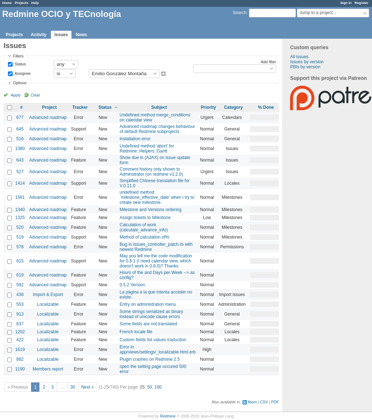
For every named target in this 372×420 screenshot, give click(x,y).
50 (149, 387)
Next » (87, 387)
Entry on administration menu (148, 304)
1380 (20, 148)
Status (20, 63)
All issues (299, 56)
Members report (47, 369)
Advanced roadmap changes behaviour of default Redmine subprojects (157, 129)
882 (19, 359)
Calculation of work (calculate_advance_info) (144, 227)
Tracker (80, 107)
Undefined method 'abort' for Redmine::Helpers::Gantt (147, 148)
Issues (61, 34)
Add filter (268, 62)
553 (19, 304)
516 (19, 138)
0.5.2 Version (132, 284)
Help (35, 3)
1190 (20, 369)
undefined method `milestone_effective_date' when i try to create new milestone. (157, 197)
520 (19, 227)
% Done (266, 107)
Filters (18, 56)
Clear (35, 95)
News (81, 34)
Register (361, 3)
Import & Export (48, 294)
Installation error (135, 138)
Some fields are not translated (148, 323)
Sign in (346, 3)
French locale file (136, 331)
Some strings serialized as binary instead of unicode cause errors (151, 314)
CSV (264, 402)
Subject (159, 107)
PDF (275, 402)
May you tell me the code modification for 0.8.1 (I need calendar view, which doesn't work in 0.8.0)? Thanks (156, 261)
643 (19, 160)
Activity (38, 34)
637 (19, 323)
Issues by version (307, 61)
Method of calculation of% (144, 237)
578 (19, 246)
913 (19, 314)
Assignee (22, 73)
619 (19, 275)
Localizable (48, 304)
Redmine (167, 416)
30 (72, 387)
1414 (20, 183)
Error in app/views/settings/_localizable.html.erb (158, 349)
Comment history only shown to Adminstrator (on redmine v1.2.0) (151, 172)
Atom (252, 402)
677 (19, 117)
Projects (22, 3)
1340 (20, 209)
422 (19, 339)
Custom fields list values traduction (153, 339)
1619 (20, 349)
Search (239, 12)
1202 (20, 331)
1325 (20, 217)
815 (19, 260)
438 (19, 294)
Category (233, 107)
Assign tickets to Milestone (145, 217)
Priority (208, 107)
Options (19, 83)
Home (7, 3)
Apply (16, 95)
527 (19, 171)
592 (19, 284)
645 (19, 129)
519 (19, 237)
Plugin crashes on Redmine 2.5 (150, 359)
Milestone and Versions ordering (150, 209)
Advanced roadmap (48, 117)
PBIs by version (305, 66)
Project (49, 107)
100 (158, 387)
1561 (20, 197)
